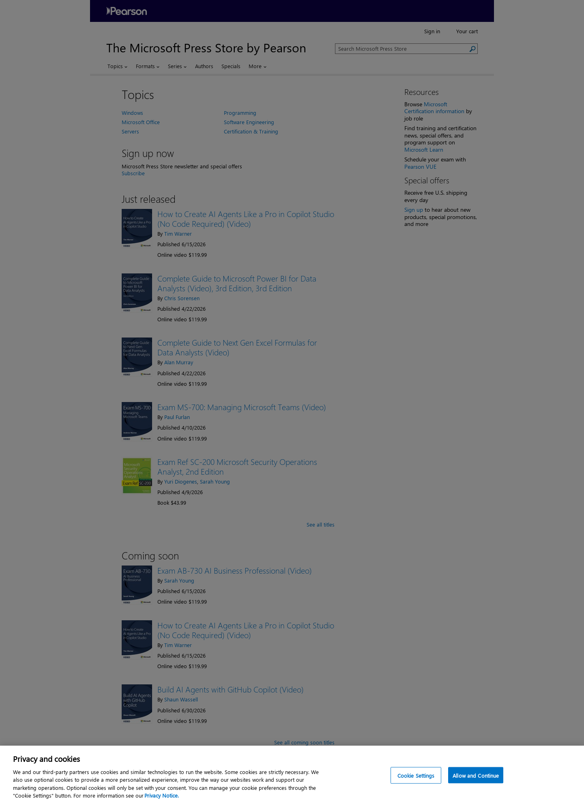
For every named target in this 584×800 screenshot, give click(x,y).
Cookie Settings (416, 779)
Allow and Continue (476, 779)
